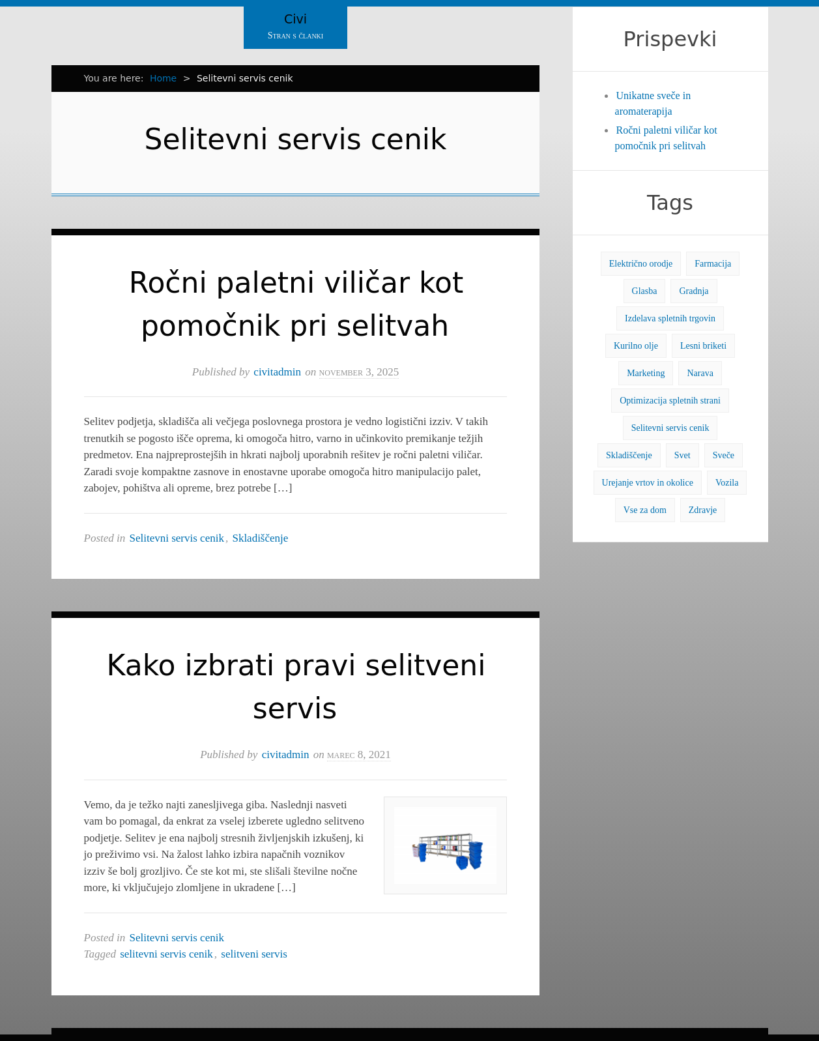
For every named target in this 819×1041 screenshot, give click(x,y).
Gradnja (693, 291)
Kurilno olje (636, 346)
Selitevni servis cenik (177, 538)
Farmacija (713, 264)
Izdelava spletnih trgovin (670, 318)
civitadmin (277, 372)
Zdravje (703, 510)
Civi (295, 19)
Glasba (644, 291)
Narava (700, 373)
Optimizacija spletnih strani (670, 400)
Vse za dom (645, 510)
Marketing (646, 373)
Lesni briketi (703, 346)
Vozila (727, 483)
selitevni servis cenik (166, 954)
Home (163, 78)
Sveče (723, 455)
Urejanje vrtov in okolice (647, 483)
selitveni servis (254, 954)
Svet (682, 455)
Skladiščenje (260, 538)
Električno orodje (641, 264)
